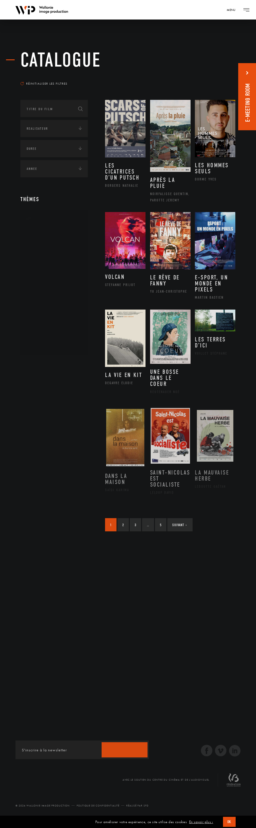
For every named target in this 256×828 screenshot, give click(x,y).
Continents (36, 365)
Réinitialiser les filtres (43, 83)
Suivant (179, 525)
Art (29, 219)
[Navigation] (233, 10)
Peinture (40, 309)
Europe (39, 419)
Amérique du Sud (48, 400)
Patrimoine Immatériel (54, 300)
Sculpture (41, 336)
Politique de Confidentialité (98, 805)
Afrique (40, 382)
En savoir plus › (201, 822)
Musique (40, 291)
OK (229, 821)
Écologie (34, 438)
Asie (36, 410)
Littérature (43, 281)
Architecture (45, 236)
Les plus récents (215, 76)
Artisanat (42, 245)
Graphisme (42, 272)
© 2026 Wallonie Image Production (42, 805)
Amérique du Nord (50, 391)
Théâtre (39, 345)
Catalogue (60, 60)
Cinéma (39, 263)
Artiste (39, 254)
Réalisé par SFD (137, 805)
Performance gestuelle (55, 318)
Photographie (45, 327)
